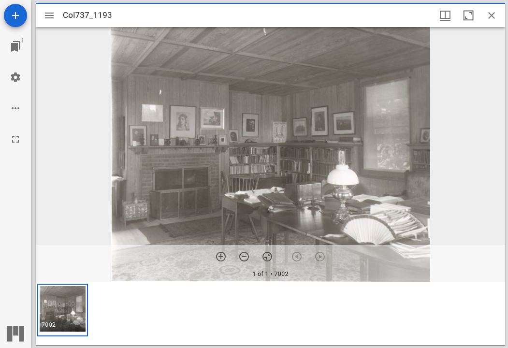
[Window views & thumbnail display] (445, 15)
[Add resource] (15, 15)
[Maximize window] (468, 15)
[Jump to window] (15, 46)
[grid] (270, 313)
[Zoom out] (244, 256)
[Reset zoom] (267, 256)
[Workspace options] (15, 108)
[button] (63, 310)
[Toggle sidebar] (49, 15)
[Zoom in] (220, 256)
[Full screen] (15, 139)
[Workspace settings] (15, 77)
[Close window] (491, 15)
